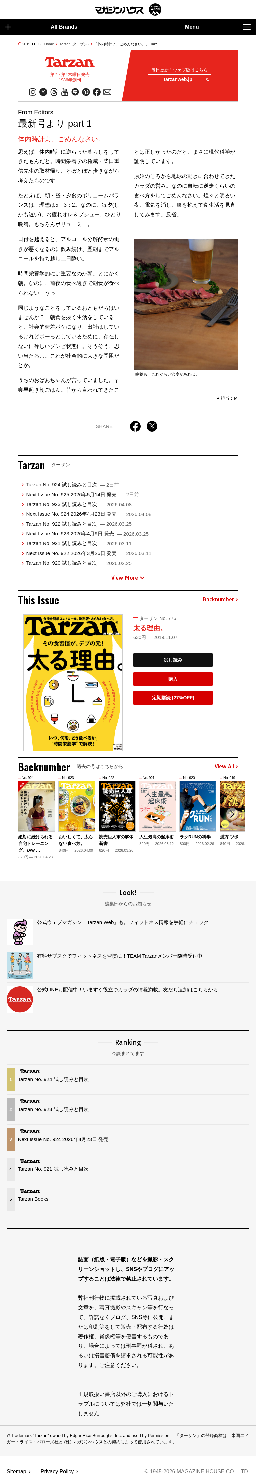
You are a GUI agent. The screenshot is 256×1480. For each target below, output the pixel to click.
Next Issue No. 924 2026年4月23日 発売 (88, 514)
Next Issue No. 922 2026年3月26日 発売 (88, 553)
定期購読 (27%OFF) (173, 698)
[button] (232, 814)
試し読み (173, 660)
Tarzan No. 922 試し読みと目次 (78, 524)
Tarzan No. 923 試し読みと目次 (78, 504)
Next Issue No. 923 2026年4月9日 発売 (87, 534)
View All (226, 767)
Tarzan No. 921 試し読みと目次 (78, 543)
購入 (173, 679)
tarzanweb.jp (185, 79)
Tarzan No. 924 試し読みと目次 (72, 485)
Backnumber (220, 600)
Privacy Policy (57, 1472)
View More (128, 578)
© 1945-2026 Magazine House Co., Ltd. (196, 1472)
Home (49, 44)
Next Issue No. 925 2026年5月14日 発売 (82, 494)
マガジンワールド (128, 9)
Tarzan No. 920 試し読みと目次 (78, 563)
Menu (218, 27)
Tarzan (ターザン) (74, 44)
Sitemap (16, 1472)
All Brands (41, 27)
